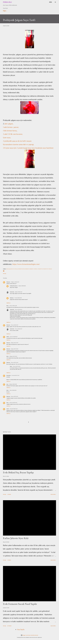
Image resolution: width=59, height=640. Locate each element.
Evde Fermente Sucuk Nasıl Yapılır (20, 603)
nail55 (7, 336)
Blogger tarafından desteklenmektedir (29, 635)
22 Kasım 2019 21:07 (13, 402)
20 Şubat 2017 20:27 (13, 356)
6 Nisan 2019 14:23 (14, 396)
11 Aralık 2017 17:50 (15, 375)
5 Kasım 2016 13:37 (14, 324)
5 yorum (9, 494)
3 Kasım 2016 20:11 (18, 309)
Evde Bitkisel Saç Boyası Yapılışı (18, 472)
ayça (7, 384)
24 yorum (9, 625)
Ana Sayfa (46, 11)
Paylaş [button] (4, 273)
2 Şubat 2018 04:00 (22, 285)
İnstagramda (19, 11)
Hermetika (8, 375)
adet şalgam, (8, 124)
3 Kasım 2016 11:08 (13, 305)
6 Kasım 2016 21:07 (18, 328)
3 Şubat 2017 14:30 (14, 342)
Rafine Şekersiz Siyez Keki (15, 538)
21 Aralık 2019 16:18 (13, 408)
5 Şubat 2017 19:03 (14, 348)
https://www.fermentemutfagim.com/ (26, 264)
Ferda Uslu (7, 2)
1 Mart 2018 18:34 (12, 390)
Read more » (53, 494)
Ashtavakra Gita (7, 11)
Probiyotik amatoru (14, 285)
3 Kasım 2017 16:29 (14, 362)
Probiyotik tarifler (47, 268)
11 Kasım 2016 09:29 (13, 336)
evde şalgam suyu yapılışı (12, 268)
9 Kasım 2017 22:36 (16, 366)
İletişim (37, 11)
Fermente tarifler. (33, 268)
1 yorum (9, 560)
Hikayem (29, 11)
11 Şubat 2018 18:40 (13, 384)
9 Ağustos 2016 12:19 (15, 281)
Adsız (7, 402)
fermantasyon (21, 268)
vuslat (7, 408)
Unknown (8, 281)
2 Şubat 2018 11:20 (18, 291)
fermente (27, 268)
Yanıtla (8, 302)
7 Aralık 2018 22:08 (18, 297)
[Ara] (50, 2)
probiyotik (40, 268)
